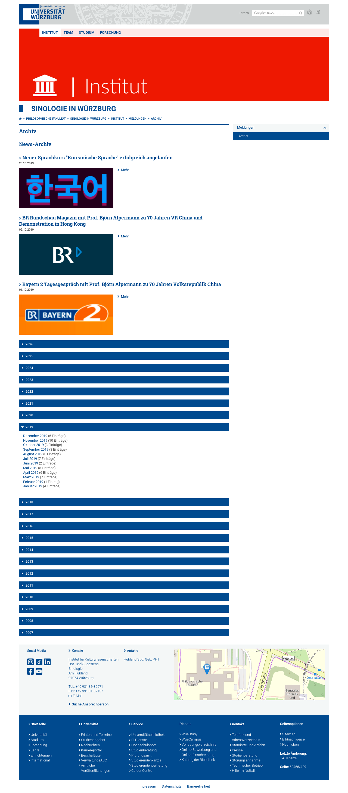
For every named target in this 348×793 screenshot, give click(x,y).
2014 (29, 550)
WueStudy (188, 734)
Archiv (156, 118)
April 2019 (30, 472)
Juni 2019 (30, 463)
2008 (29, 621)
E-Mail (77, 696)
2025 (29, 356)
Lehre (34, 750)
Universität (38, 735)
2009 (29, 609)
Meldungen (138, 118)
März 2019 (31, 477)
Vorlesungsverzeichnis (197, 744)
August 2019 (32, 454)
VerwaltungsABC (93, 760)
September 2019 (35, 449)
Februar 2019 (33, 482)
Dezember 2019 (35, 436)
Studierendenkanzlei (145, 760)
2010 (29, 597)
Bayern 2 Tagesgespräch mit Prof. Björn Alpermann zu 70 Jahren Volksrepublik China (121, 284)
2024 (29, 368)
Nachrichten (89, 745)
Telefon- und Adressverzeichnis (245, 738)
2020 (29, 415)
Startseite (37, 724)
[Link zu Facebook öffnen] (31, 671)
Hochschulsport (142, 745)
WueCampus (190, 739)
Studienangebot (92, 740)
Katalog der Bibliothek (197, 760)
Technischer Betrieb (246, 765)
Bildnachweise (292, 739)
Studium (86, 32)
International (39, 760)
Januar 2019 (32, 486)
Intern (244, 13)
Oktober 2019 (33, 445)
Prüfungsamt (140, 755)
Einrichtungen (40, 755)
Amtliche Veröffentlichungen (94, 768)
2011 (29, 585)
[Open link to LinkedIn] (48, 662)
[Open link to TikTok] (39, 662)
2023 (29, 380)
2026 (29, 344)
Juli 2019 (30, 459)
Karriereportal (90, 750)
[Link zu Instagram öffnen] (31, 662)
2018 (29, 502)
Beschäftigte (90, 755)
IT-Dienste (138, 740)
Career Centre (140, 771)
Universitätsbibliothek (146, 735)
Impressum (147, 786)
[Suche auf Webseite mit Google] (278, 13)
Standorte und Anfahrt (247, 745)
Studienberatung (143, 750)
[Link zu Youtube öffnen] (39, 671)
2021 (29, 403)
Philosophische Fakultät (46, 118)
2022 (29, 392)
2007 (29, 633)
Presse (236, 750)
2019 (29, 427)
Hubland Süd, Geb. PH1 (141, 659)
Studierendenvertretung (148, 765)
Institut (50, 32)
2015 (29, 538)
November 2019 (35, 440)
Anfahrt (132, 651)
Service (136, 724)
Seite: (284, 767)
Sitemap (287, 734)
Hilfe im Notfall (242, 771)
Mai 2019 (30, 468)
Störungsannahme (245, 760)
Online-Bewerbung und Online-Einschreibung (197, 753)
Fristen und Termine (95, 735)
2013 (29, 561)
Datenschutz (171, 786)
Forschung (110, 32)
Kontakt (77, 651)
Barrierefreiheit (198, 786)
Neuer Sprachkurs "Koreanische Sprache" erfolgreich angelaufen (97, 157)
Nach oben (289, 744)
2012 (29, 573)
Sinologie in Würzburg (73, 109)
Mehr (125, 170)
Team (68, 32)
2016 (29, 526)
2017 (29, 514)
